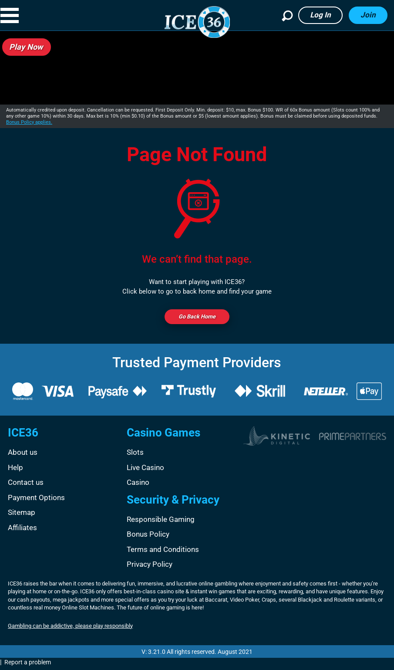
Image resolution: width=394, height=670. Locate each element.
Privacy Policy (149, 566)
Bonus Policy (148, 536)
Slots (135, 454)
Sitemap (21, 515)
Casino (138, 485)
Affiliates (22, 530)
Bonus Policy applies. (29, 122)
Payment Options (36, 500)
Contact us (26, 485)
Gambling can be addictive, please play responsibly (70, 628)
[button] (17, 15)
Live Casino (145, 470)
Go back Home (197, 318)
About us (22, 454)
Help (15, 470)
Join (368, 14)
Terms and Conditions (163, 552)
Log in (320, 14)
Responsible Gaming (161, 522)
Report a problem (27, 664)
